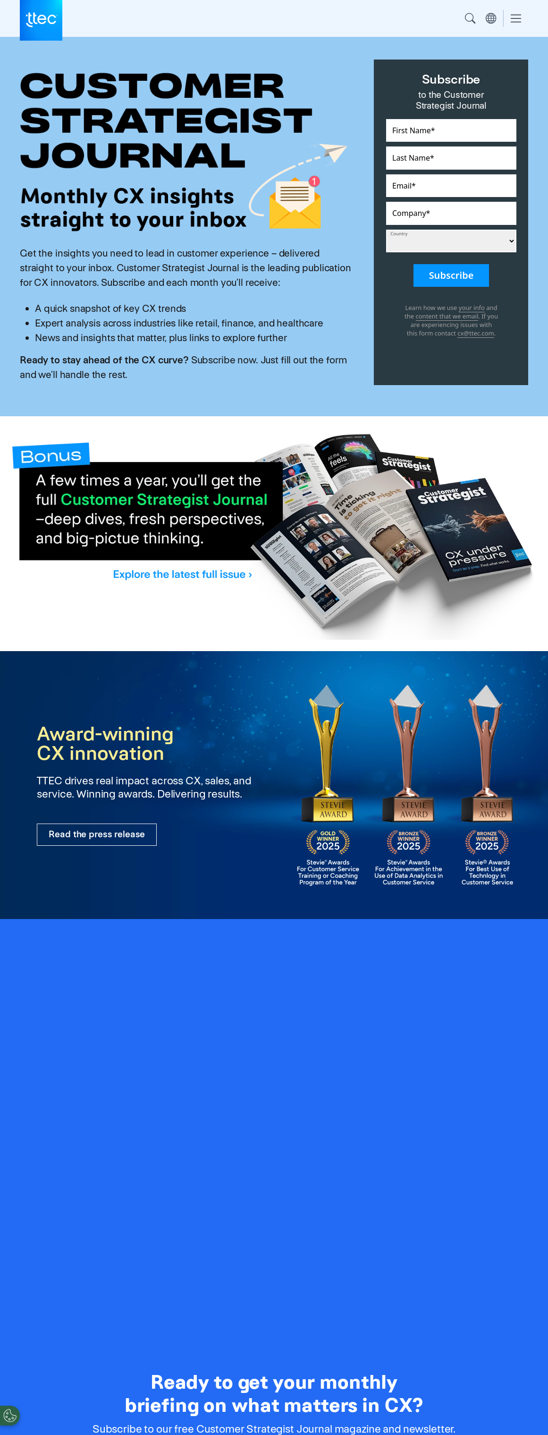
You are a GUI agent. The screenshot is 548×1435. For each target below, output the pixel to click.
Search (470, 18)
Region (490, 18)
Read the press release (97, 834)
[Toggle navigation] (516, 18)
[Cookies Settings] (10, 1416)
